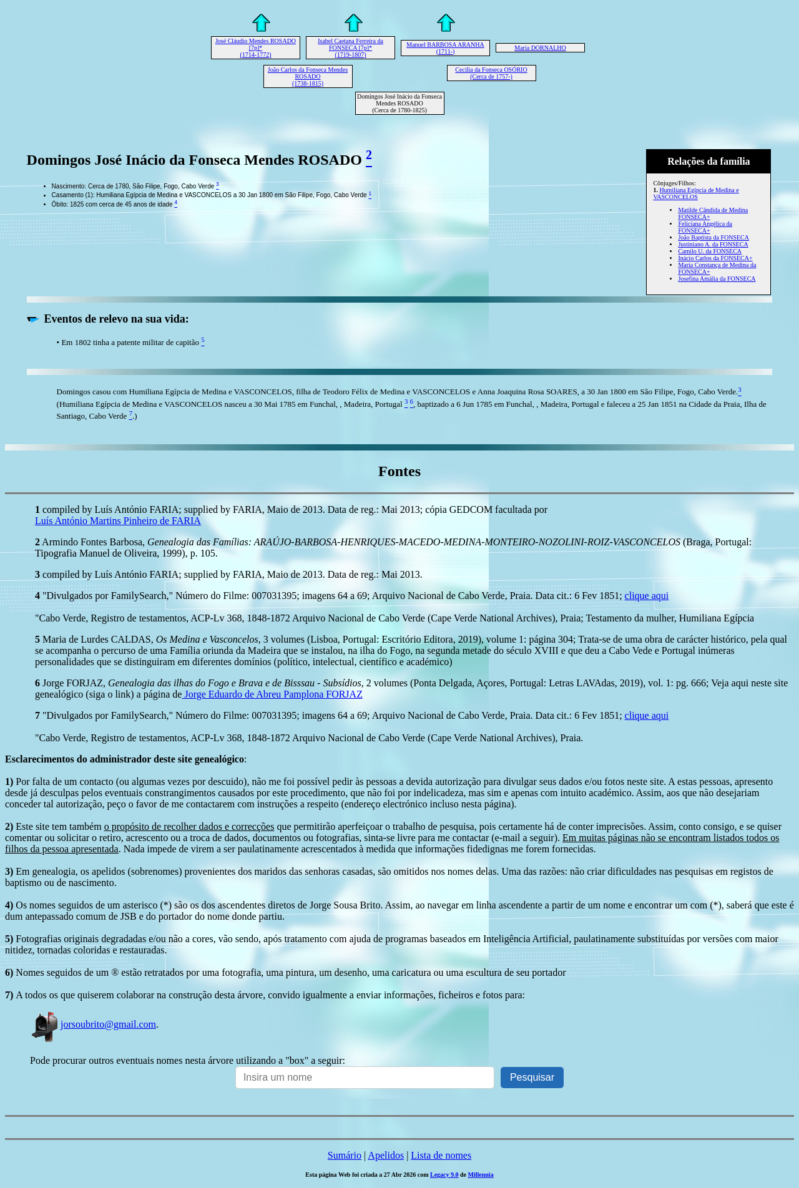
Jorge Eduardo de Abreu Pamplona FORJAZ (272, 694)
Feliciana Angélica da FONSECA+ (705, 227)
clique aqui (647, 595)
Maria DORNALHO (540, 47)
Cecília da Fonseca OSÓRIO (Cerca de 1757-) (491, 73)
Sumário (344, 1155)
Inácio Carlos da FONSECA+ (715, 258)
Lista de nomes (441, 1155)
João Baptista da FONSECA (713, 237)
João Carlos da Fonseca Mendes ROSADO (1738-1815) (308, 76)
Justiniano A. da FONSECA (713, 244)
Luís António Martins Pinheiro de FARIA (118, 520)
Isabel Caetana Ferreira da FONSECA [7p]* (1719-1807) (350, 47)
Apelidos (386, 1155)
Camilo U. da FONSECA (710, 251)
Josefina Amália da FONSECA (716, 278)
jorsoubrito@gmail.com (93, 1024)
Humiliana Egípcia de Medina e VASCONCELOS (695, 193)
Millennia (481, 1174)
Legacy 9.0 (444, 1174)
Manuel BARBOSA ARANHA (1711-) (445, 48)
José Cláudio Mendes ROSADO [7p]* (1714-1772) (255, 47)
